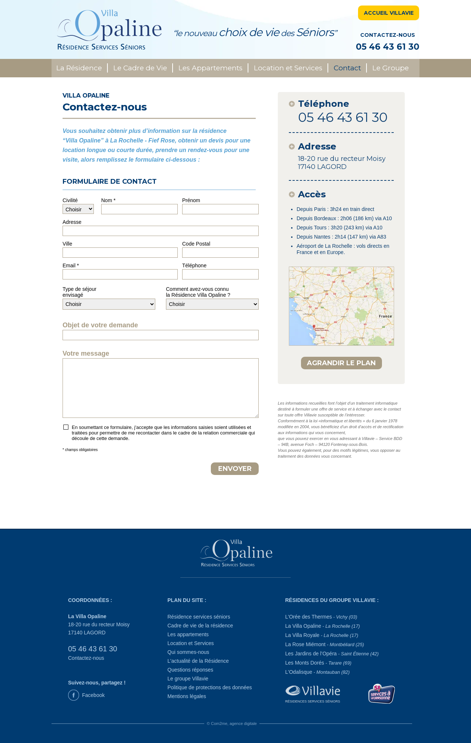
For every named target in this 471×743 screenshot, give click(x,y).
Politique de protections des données (209, 687)
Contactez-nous (86, 658)
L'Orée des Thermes (321, 617)
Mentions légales (186, 696)
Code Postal (196, 244)
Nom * (108, 200)
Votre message (86, 353)
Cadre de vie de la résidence (200, 625)
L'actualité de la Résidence (198, 661)
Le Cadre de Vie (140, 68)
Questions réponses (190, 670)
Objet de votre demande (100, 325)
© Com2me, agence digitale (232, 723)
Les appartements (188, 634)
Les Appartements (210, 68)
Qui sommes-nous (188, 652)
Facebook (93, 695)
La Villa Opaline (322, 626)
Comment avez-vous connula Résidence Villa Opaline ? (198, 292)
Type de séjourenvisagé (79, 292)
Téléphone (194, 265)
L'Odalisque (317, 672)
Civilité (70, 200)
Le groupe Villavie (187, 679)
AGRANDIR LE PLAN (341, 363)
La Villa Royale (321, 635)
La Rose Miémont (324, 644)
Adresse (72, 222)
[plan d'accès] (341, 306)
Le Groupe (390, 68)
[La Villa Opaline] (235, 553)
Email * (71, 265)
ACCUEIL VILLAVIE (389, 13)
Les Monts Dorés (318, 663)
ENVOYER (235, 469)
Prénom (191, 200)
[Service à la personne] (382, 693)
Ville (67, 244)
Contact (347, 68)
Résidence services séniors (198, 617)
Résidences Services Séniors (312, 701)
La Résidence (79, 68)
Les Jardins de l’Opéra (332, 653)
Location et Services (288, 68)
